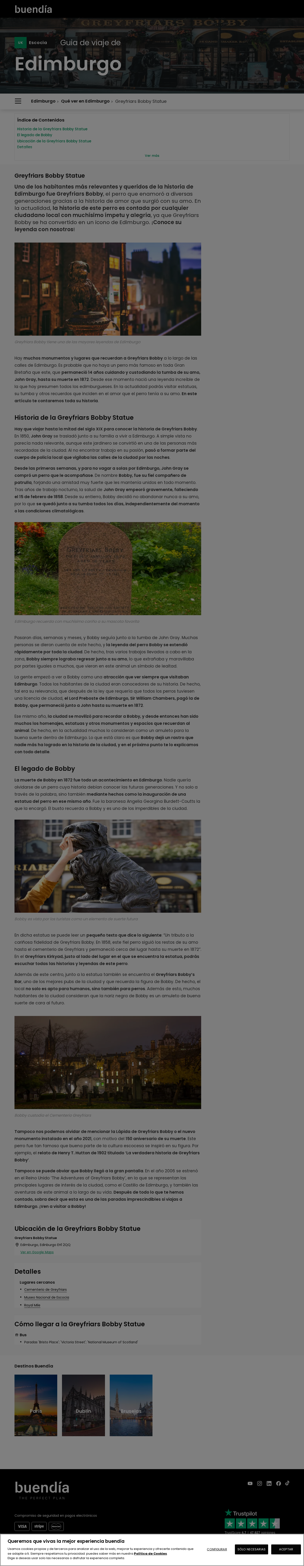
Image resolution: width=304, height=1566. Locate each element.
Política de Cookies (150, 1553)
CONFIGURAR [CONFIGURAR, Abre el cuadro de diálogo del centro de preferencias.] (217, 1549)
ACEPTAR (286, 1549)
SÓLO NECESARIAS (252, 1549)
